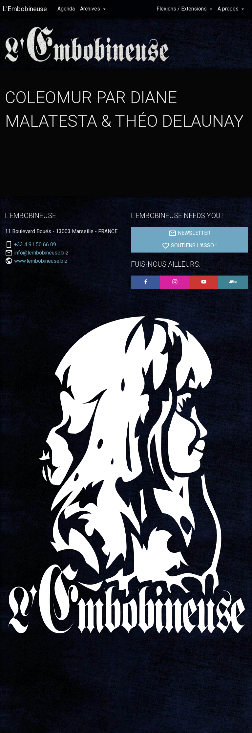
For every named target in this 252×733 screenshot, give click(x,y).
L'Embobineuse (25, 9)
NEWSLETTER (189, 233)
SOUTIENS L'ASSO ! (189, 246)
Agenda (66, 9)
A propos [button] (229, 9)
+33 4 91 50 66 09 (35, 244)
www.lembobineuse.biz (41, 261)
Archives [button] (90, 9)
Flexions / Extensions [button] (182, 9)
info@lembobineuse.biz (41, 253)
